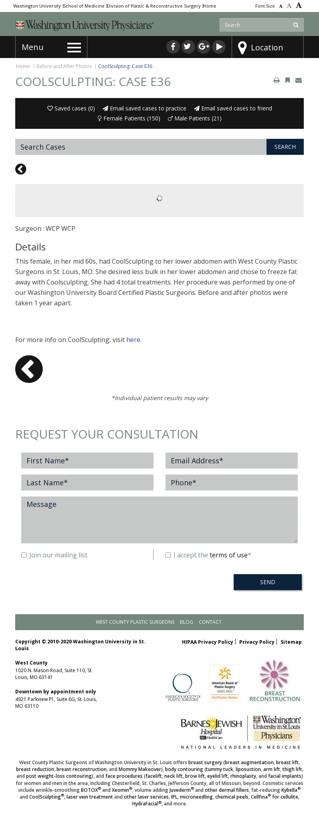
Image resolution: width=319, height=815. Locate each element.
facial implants (284, 776)
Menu (33, 47)
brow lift (195, 776)
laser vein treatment (90, 796)
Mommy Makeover (140, 769)
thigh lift (292, 769)
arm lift (271, 769)
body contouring (184, 769)
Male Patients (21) (195, 118)
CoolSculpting (46, 796)
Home (209, 6)
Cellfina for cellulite (274, 796)
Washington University (37, 6)
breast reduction (35, 769)
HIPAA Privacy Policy (207, 642)
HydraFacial (147, 803)
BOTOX (91, 790)
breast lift (287, 762)
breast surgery (205, 762)
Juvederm (182, 790)
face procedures (124, 776)
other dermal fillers (227, 790)
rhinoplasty (243, 776)
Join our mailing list (54, 555)
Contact (210, 622)
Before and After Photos (64, 66)
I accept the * (208, 555)
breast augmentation (249, 762)
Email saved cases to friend (233, 108)
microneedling (196, 796)
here (133, 339)
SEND (267, 582)
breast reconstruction (82, 769)
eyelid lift (217, 776)
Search (285, 146)
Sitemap (291, 642)
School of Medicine (84, 6)
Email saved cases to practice (144, 108)
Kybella (291, 790)
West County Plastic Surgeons (135, 622)
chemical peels (231, 796)
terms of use (229, 555)
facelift (153, 776)
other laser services (146, 796)
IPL (174, 796)
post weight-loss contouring (59, 776)
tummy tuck (219, 769)
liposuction (248, 769)
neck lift (173, 776)
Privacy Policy (257, 642)
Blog (186, 622)
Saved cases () (71, 108)
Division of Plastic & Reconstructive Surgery (154, 6)
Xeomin (122, 790)
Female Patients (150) (129, 118)
